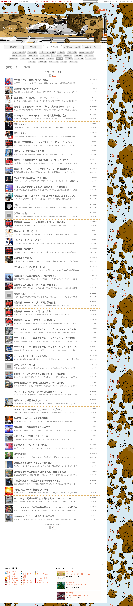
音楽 (23, 578)
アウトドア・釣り (41, 574)
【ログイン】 (103, 12)
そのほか (39, 580)
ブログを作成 (121, 1)
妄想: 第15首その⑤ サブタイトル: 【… (78, 585)
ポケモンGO (69, 571)
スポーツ (39, 572)
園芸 (23, 584)
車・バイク (39, 576)
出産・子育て (10, 572)
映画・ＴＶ (25, 576)
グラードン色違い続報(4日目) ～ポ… (78, 574)
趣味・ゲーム (25, 1)
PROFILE (14, 12)
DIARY (8, 12)
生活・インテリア (11, 580)
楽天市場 (129, 1)
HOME (2, 12)
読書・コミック (27, 580)
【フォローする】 (92, 12)
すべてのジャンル (41, 582)
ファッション (10, 574)
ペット (24, 572)
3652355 (101, 10)
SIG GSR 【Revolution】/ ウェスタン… (78, 595)
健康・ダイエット (11, 578)
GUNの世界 (69, 593)
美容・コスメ (10, 576)
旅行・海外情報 (27, 582)
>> (107, 1)
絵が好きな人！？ (71, 582)
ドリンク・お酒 (11, 584)
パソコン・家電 (41, 578)
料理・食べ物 (10, 582)
